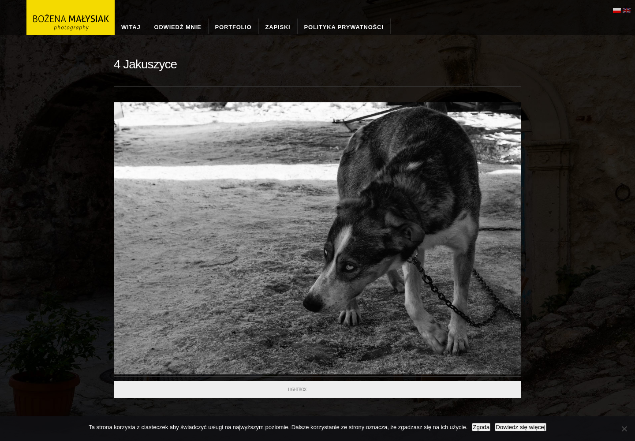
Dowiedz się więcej (520, 427)
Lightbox (297, 389)
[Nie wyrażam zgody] (624, 428)
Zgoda (481, 427)
